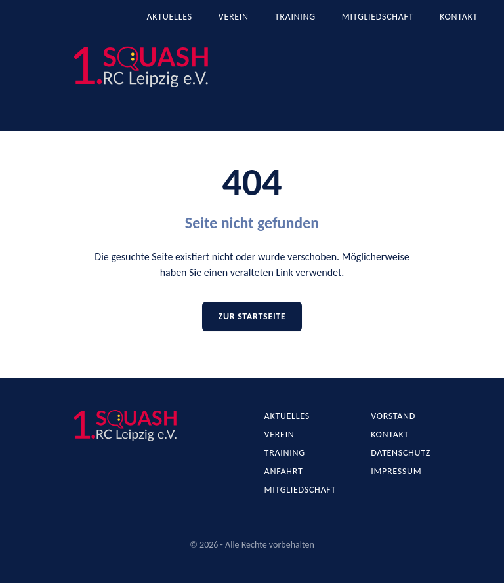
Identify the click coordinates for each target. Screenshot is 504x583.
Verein (234, 16)
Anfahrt (283, 471)
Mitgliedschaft (377, 16)
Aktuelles (169, 16)
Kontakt (459, 16)
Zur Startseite (251, 316)
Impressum (396, 471)
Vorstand (393, 416)
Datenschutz (400, 452)
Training (295, 16)
